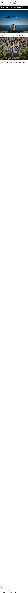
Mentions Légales (4, 592)
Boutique (8, 13)
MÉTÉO (2, 13)
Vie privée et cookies (12, 592)
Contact (23, 590)
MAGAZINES (10, 2)
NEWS (1, 2)
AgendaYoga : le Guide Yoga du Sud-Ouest (13, 35)
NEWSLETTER (19, 590)
